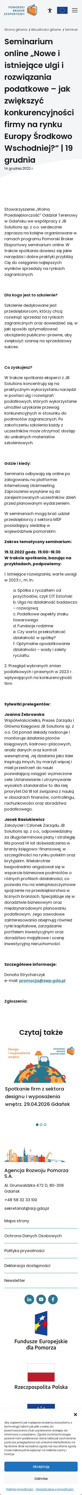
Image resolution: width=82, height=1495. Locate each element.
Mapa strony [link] (16, 1221)
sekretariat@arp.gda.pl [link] (26, 1208)
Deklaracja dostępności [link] (27, 1265)
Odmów (41, 1478)
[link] (20, 10)
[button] (75, 1414)
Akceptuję (41, 1466)
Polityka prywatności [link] (19, 1489)
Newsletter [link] (14, 1280)
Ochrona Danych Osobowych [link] (33, 1235)
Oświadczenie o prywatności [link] (55, 1489)
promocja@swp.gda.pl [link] (42, 980)
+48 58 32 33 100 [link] (20, 1200)
